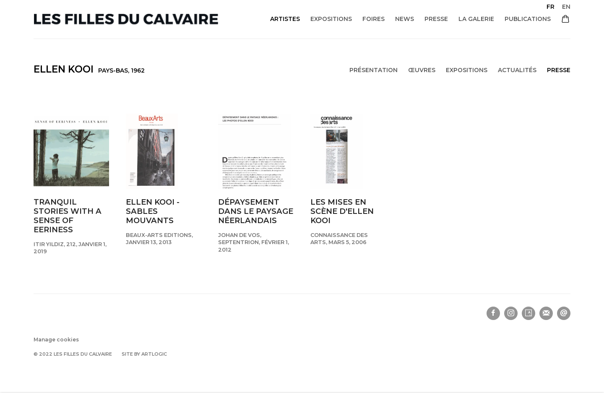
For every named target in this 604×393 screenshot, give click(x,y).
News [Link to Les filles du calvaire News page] (404, 19)
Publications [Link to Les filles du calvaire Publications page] (528, 19)
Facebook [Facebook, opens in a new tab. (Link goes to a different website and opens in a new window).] (493, 313)
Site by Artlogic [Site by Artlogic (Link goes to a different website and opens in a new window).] (144, 354)
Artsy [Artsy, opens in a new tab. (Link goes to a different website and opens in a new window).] (528, 313)
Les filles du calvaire (126, 19)
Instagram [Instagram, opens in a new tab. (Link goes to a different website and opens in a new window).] (511, 313)
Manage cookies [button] (56, 339)
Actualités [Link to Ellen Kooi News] (517, 70)
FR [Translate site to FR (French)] (551, 6)
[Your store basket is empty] (565, 19)
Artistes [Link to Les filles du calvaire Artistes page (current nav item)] (285, 19)
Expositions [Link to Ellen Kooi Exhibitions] (466, 70)
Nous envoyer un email (563, 313)
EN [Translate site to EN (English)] (566, 6)
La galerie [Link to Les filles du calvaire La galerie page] (476, 19)
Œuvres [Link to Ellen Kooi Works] (421, 70)
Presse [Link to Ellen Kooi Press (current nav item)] (558, 70)
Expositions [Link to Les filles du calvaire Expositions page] (331, 19)
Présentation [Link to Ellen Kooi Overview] (373, 70)
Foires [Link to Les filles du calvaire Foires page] (373, 19)
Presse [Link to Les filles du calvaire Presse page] (436, 19)
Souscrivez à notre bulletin (546, 313)
